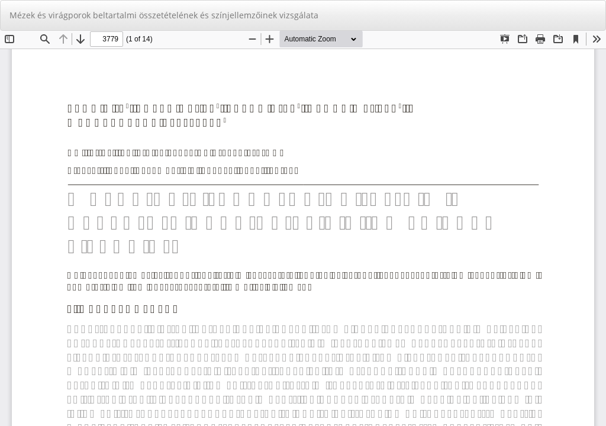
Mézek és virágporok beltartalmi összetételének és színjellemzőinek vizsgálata (163, 15)
